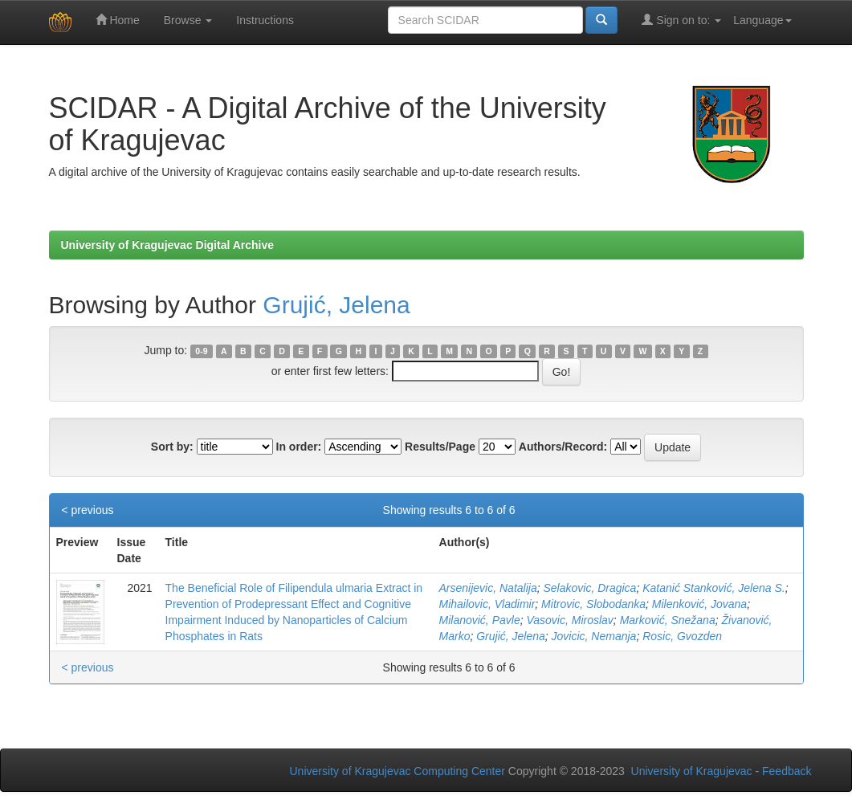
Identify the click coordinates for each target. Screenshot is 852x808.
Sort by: (172, 446)
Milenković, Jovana (699, 604)
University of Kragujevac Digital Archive (168, 245)
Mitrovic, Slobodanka (593, 604)
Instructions (265, 20)
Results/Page (440, 446)
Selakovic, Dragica (589, 588)
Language (762, 20)
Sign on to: (681, 20)
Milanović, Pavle (479, 620)
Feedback (786, 771)
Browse (188, 20)
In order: (299, 446)
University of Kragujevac (691, 771)
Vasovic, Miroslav (569, 620)
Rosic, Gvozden (682, 636)
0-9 (201, 351)
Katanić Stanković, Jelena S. (713, 588)
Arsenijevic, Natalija (488, 588)
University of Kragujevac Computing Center (397, 771)
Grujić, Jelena (336, 305)
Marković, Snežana (667, 620)
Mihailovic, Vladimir (487, 604)
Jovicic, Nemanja (594, 636)
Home (118, 20)
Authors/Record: (563, 446)
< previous (88, 510)
